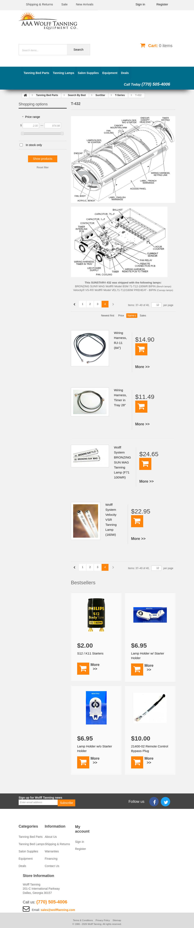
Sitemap (117, 920)
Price (121, 315)
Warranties (52, 851)
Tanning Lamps (63, 73)
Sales (143, 315)
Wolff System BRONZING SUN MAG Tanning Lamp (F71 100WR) (122, 462)
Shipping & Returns (57, 844)
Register (162, 4)
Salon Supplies (88, 73)
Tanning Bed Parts (36, 73)
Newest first (107, 315)
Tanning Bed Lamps (32, 844)
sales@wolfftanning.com (58, 910)
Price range (32, 117)
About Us (51, 836)
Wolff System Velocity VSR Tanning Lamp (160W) (111, 519)
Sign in (140, 4)
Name (132, 315)
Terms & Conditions (83, 920)
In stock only (34, 145)
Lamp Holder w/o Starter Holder (95, 748)
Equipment (109, 73)
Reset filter (42, 167)
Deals (125, 73)
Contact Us (52, 866)
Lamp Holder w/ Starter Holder (148, 656)
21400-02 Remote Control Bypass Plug (146, 748)
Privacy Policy (103, 920)
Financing (51, 858)
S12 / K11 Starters (91, 653)
